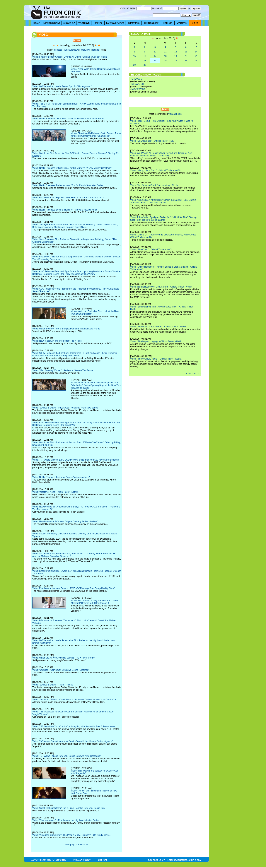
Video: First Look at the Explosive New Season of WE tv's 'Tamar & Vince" (68, 197)
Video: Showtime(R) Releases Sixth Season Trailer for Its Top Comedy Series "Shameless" (96, 134)
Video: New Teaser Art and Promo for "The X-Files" (57, 341)
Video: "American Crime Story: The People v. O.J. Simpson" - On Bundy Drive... (71, 835)
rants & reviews (71, 50)
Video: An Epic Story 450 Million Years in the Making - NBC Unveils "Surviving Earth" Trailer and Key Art (163, 201)
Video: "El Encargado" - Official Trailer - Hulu (152, 141)
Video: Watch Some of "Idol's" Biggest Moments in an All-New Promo (66, 328)
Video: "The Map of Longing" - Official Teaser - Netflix (156, 341)
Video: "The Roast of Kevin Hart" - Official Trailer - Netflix (158, 326)
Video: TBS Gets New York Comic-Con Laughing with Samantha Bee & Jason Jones (73, 726)
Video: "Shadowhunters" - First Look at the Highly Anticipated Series (65, 820)
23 (145, 60)
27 (186, 60)
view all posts (175, 114)
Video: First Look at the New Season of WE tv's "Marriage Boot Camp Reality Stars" (73, 588)
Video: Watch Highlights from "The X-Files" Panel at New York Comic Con (68, 808)
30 (145, 65)
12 (175, 51)
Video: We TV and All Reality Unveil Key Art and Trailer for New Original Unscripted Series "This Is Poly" (161, 154)
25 (165, 60)
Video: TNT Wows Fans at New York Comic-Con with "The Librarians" (66, 756)
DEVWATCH (138, 84)
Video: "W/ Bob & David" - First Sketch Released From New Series (65, 407)
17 (155, 56)
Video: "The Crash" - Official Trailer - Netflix (151, 249)
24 (155, 60)
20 (186, 56)
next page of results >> (76, 844)
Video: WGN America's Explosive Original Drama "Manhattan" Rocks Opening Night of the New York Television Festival (96, 385)
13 (186, 51)
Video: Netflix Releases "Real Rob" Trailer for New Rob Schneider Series (68, 118)
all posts (58, 50)
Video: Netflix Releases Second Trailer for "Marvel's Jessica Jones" (65, 209)
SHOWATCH (138, 79)
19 (175, 56)
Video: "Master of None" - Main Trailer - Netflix (55, 492)
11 (165, 51)
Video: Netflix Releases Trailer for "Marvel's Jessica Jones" (61, 477)
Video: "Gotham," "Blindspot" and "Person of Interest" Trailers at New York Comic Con (74, 699)
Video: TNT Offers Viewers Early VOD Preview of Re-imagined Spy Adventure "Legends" (76, 460)
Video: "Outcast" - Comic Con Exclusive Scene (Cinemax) (60, 670)
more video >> (193, 373)
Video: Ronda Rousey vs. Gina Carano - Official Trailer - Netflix (161, 286)
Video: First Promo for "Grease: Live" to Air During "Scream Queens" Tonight (69, 57)
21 (196, 56)
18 (165, 56)
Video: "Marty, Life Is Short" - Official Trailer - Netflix (155, 170)
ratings (95, 50)
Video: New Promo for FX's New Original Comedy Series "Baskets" (65, 521)
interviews (85, 50)
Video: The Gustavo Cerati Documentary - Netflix (154, 185)
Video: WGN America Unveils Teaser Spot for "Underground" (62, 86)
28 (196, 60)
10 (155, 51)
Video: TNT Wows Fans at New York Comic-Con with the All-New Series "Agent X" (72, 741)
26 (175, 60)
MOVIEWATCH (139, 89)
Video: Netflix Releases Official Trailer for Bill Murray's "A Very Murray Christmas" (72, 168)
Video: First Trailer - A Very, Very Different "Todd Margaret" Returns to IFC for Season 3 (94, 601)
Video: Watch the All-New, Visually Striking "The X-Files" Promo (63, 657)
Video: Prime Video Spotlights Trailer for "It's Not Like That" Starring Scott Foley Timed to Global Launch (163, 218)
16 (145, 56)
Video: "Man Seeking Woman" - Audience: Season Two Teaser (63, 370)
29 (134, 65)
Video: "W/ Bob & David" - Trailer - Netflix (52, 684)
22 (134, 60)
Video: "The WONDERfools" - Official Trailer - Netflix (155, 359)
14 (196, 51)
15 (134, 56)
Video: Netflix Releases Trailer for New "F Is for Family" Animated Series (67, 185)
